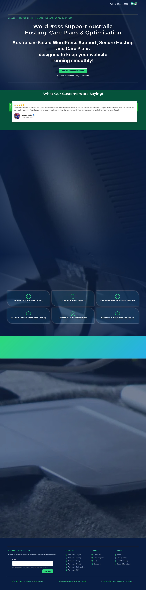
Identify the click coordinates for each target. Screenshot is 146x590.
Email (14, 564)
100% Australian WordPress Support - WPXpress (116, 586)
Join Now (47, 576)
